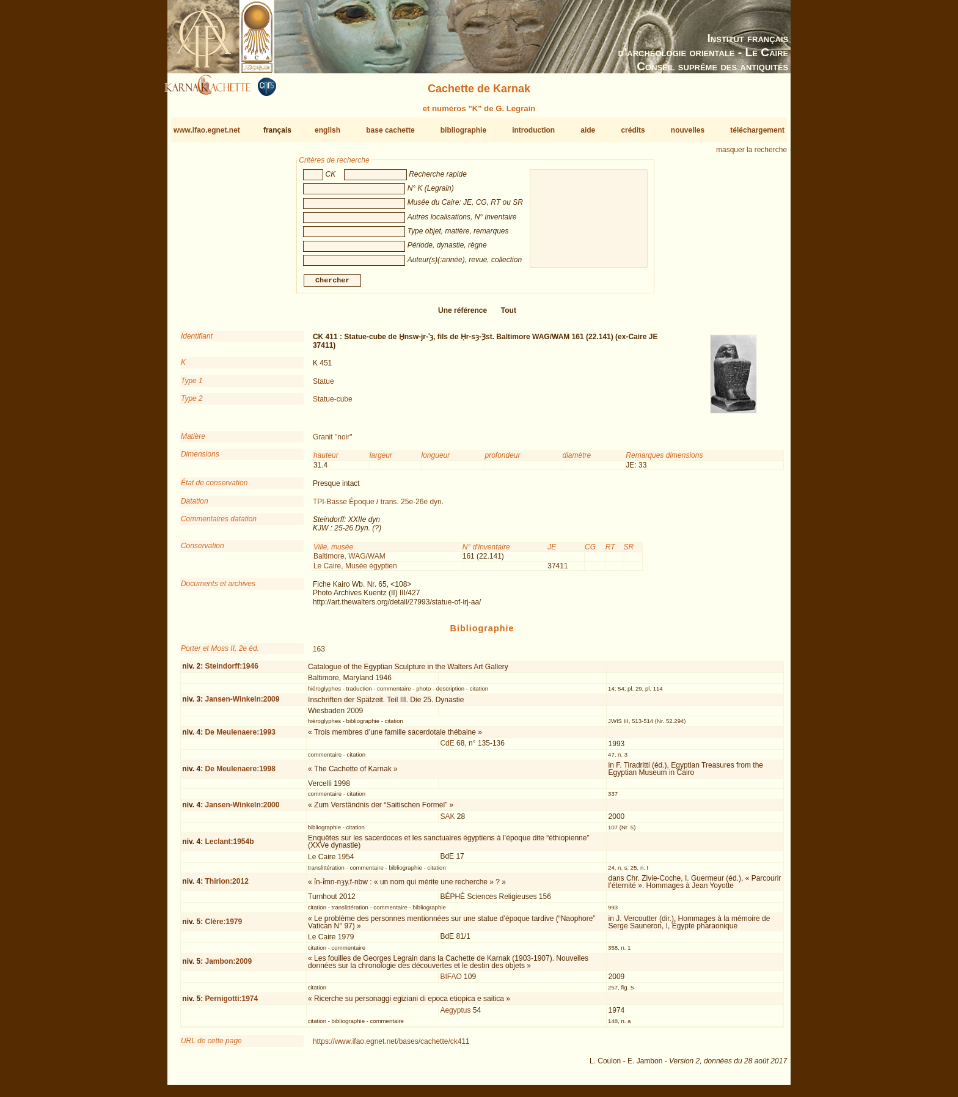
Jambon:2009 (228, 966)
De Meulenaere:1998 (240, 773)
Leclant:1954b (229, 846)
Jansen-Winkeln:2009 (242, 704)
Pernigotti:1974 (231, 1003)
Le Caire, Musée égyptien (355, 570)
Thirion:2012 (226, 886)
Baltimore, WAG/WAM (349, 561)
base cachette (390, 130)
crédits (633, 130)
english (327, 130)
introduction (533, 130)
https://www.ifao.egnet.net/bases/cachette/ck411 (391, 1046)
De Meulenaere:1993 (240, 736)
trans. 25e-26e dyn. (412, 506)
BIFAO (450, 981)
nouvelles (687, 130)
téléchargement (757, 130)
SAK (447, 821)
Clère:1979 (223, 926)
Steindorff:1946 (231, 671)
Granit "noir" (333, 442)
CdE (447, 748)
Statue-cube (333, 404)
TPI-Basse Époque (344, 506)
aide (587, 130)
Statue (323, 386)
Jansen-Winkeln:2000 (242, 809)
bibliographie (463, 130)
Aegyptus (455, 1015)
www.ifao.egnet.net (207, 130)
